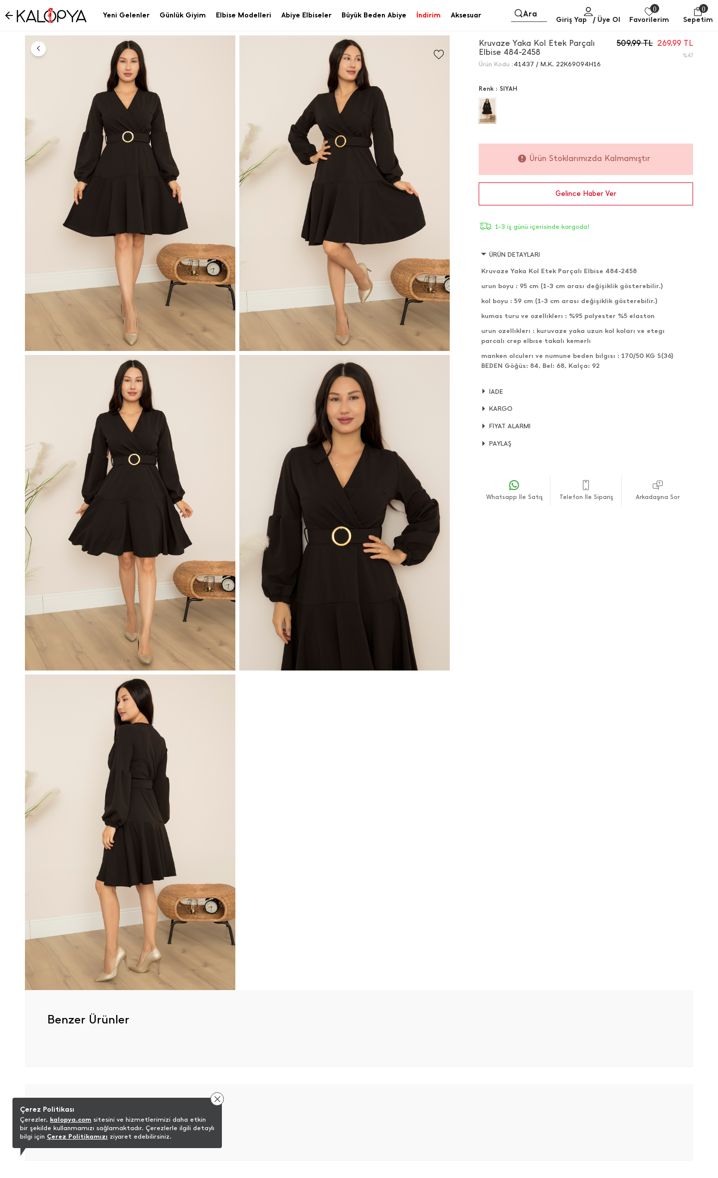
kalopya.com (70, 1119)
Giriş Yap (571, 19)
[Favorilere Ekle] (439, 54)
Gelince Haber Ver (585, 193)
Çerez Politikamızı (77, 1136)
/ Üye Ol (606, 19)
